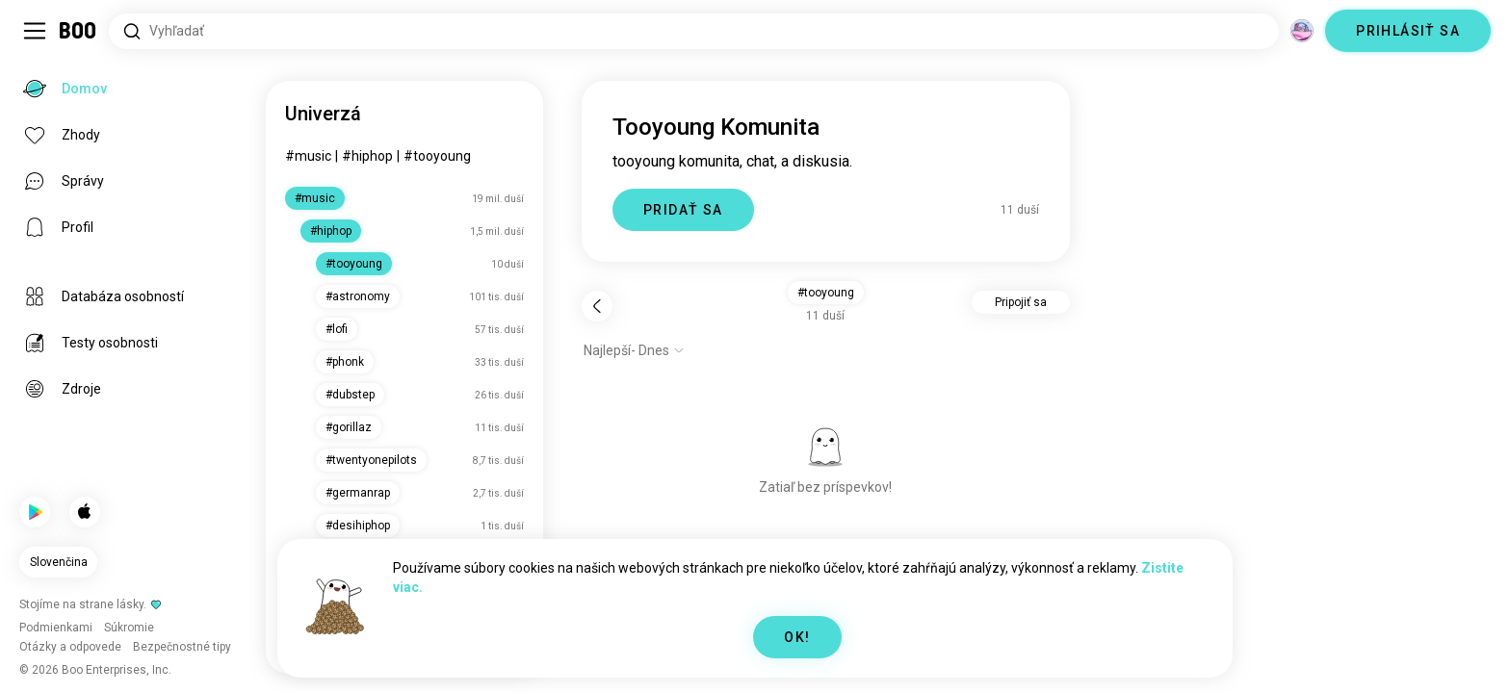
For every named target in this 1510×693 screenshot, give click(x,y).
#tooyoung (437, 156)
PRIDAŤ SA (683, 210)
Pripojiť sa (1021, 302)
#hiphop (367, 156)
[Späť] (597, 306)
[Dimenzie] (1302, 30)
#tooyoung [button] (825, 292)
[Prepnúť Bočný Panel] (34, 30)
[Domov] (78, 30)
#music (308, 156)
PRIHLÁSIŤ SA (1408, 30)
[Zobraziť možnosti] (634, 350)
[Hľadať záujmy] (694, 31)
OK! (797, 637)
